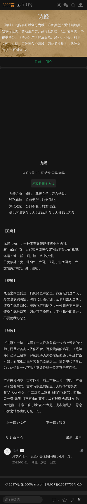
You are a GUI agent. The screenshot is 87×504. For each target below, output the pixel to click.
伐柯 (22, 422)
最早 (78, 437)
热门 (20, 5)
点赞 (43, 462)
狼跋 (62, 422)
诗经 (48, 173)
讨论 (29, 5)
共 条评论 (14, 437)
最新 (69, 437)
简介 (49, 61)
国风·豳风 (58, 173)
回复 (53, 462)
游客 (22, 450)
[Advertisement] (43, 113)
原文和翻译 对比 (43, 183)
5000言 (8, 5)
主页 (41, 173)
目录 (38, 61)
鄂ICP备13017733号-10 (64, 484)
